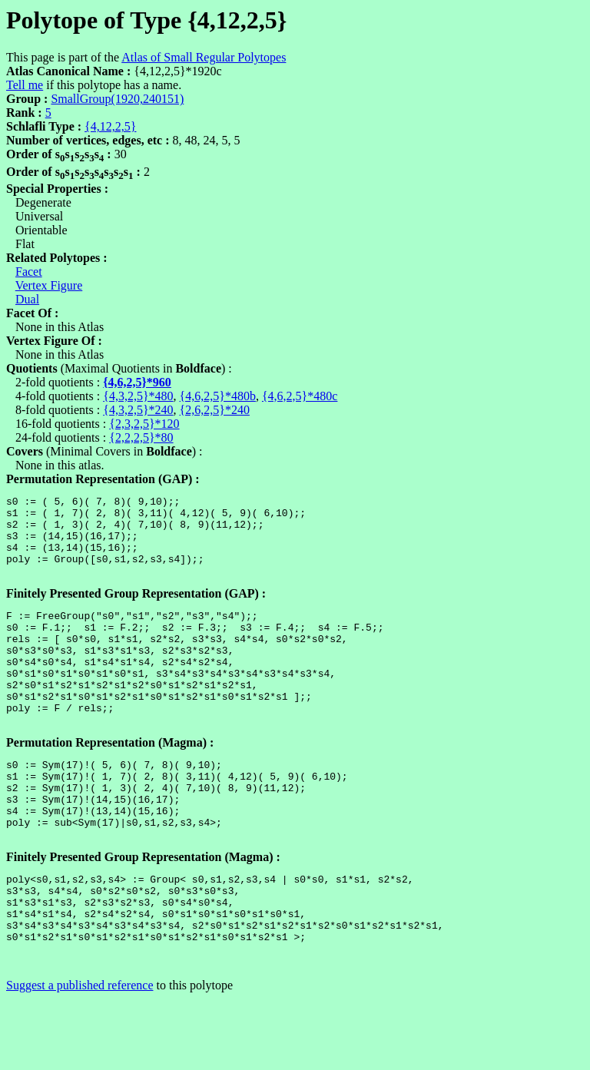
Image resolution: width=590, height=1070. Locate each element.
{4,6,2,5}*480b (218, 395)
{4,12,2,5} (110, 126)
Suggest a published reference (79, 1056)
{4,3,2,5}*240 (138, 409)
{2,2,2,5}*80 (141, 437)
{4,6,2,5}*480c (299, 395)
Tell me (24, 84)
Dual (27, 299)
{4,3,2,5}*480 (138, 395)
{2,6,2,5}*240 (215, 409)
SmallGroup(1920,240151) (117, 98)
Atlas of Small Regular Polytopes (203, 57)
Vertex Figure (49, 285)
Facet (28, 271)
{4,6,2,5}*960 (137, 382)
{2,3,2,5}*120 (144, 423)
